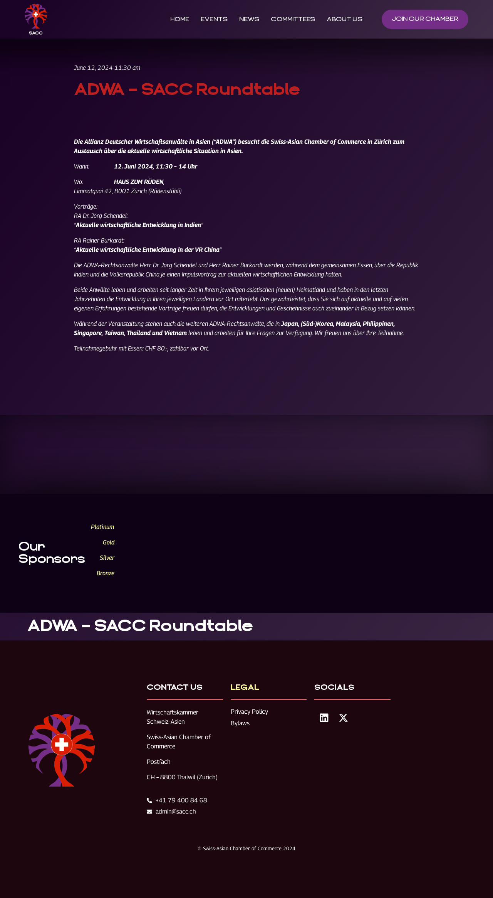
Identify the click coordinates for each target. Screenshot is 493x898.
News (249, 19)
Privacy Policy (249, 711)
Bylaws (240, 723)
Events (214, 19)
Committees (293, 19)
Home (179, 19)
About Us (344, 19)
